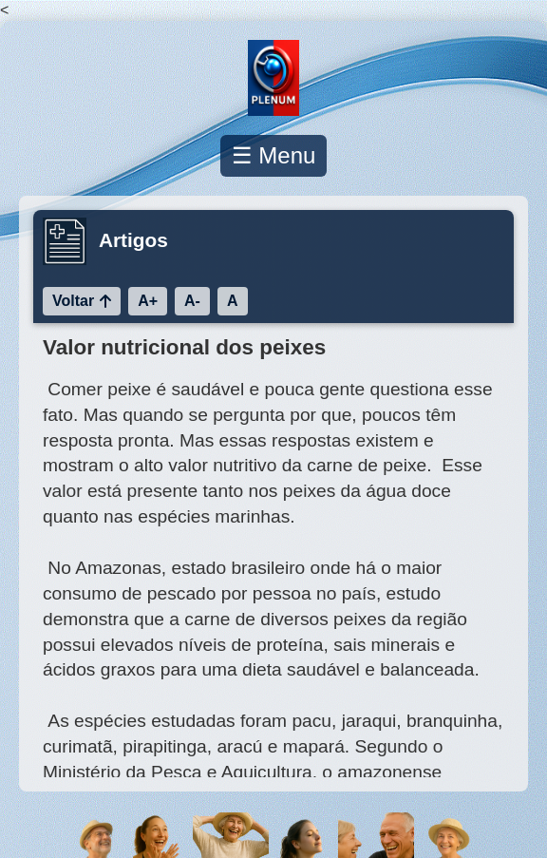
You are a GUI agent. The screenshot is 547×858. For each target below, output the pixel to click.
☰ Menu (274, 155)
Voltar (81, 301)
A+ (148, 301)
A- (192, 301)
